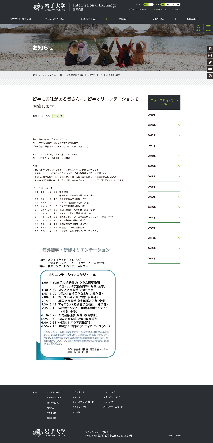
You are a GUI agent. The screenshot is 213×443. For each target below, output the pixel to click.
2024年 (152, 125)
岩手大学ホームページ (139, 9)
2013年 (152, 238)
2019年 (152, 176)
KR (178, 4)
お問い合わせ (161, 9)
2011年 (152, 258)
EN (168, 4)
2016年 (152, 207)
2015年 (152, 217)
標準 (146, 4)
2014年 (152, 227)
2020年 (152, 166)
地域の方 (50, 407)
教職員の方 (51, 418)
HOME (35, 75)
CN (173, 4)
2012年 (152, 248)
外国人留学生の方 (54, 397)
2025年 (152, 114)
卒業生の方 (51, 413)
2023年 (152, 135)
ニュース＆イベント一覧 (52, 75)
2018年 (152, 186)
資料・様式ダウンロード (83, 402)
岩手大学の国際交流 (55, 392)
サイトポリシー (110, 402)
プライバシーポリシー (113, 397)
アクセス (177, 9)
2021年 (152, 156)
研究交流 (76, 412)
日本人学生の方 (53, 402)
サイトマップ (109, 392)
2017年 (152, 197)
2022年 (152, 145)
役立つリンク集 (79, 407)
